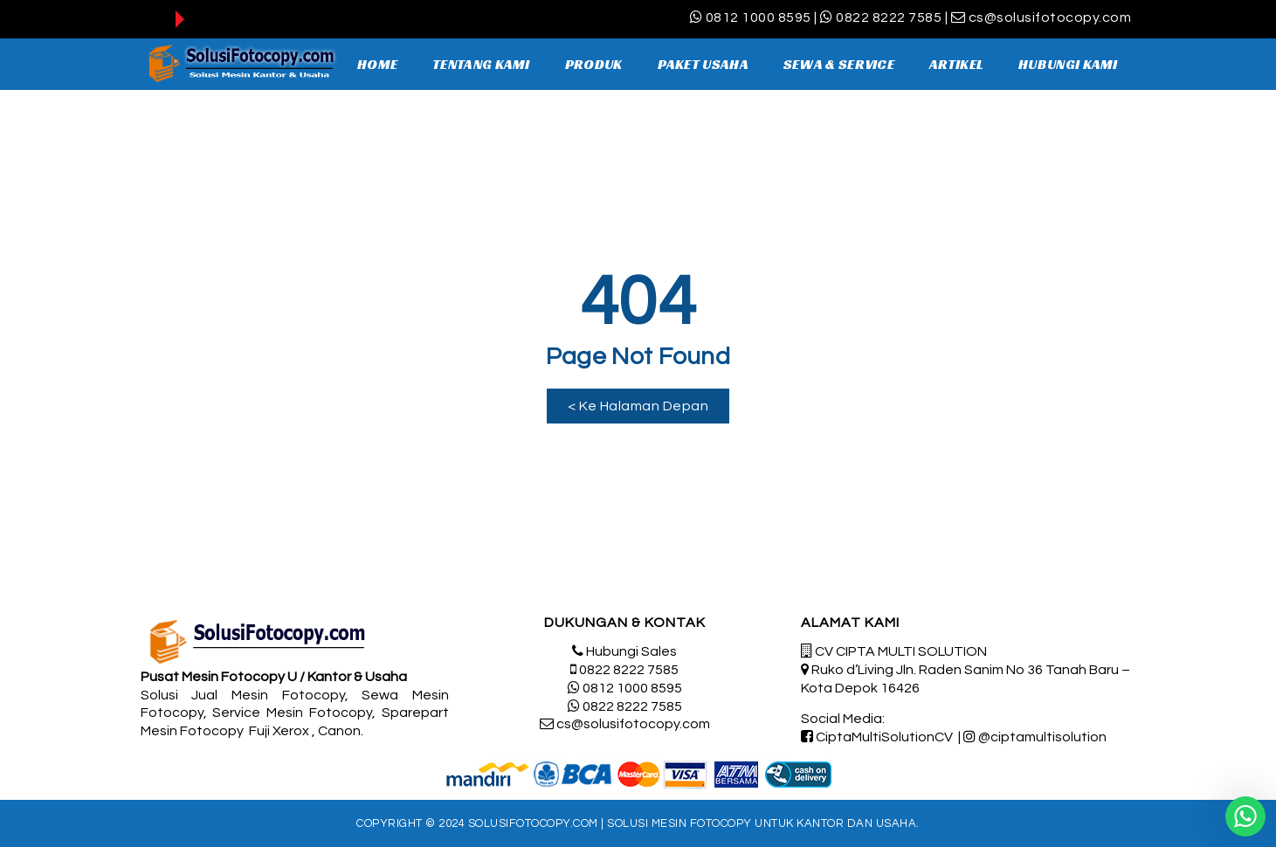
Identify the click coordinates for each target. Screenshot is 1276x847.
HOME (377, 64)
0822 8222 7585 (888, 17)
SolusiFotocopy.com (533, 823)
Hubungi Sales (631, 651)
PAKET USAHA (703, 64)
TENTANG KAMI (481, 64)
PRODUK (594, 64)
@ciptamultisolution (1042, 737)
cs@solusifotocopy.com (1050, 17)
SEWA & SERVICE (838, 64)
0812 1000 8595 (758, 17)
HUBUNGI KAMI (1068, 64)
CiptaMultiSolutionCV (884, 737)
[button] (638, 406)
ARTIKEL (956, 64)
